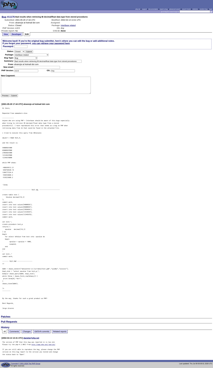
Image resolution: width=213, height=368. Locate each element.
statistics (195, 9)
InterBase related (68, 25)
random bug (204, 9)
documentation (153, 9)
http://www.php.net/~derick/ (43, 344)
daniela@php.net (31, 338)
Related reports (59, 331)
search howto (186, 9)
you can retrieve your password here (51, 43)
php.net (137, 9)
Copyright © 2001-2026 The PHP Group (25, 364)
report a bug (164, 9)
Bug (4, 16)
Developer (16, 34)
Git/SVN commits (41, 331)
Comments (14, 331)
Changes (27, 331)
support (144, 9)
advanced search (174, 9)
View (6, 34)
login (210, 9)
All (5, 331)
